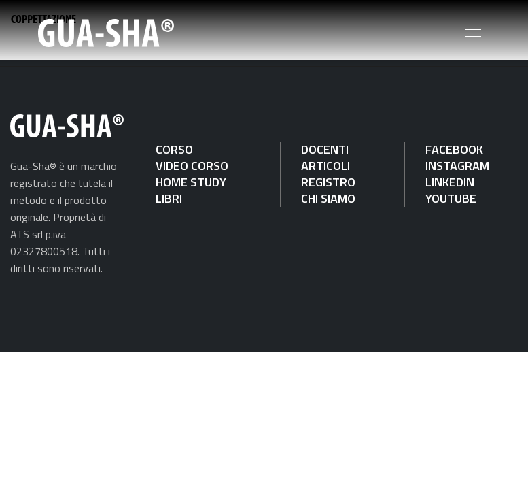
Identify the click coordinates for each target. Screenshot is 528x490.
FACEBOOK (454, 149)
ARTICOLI (325, 166)
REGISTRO (328, 182)
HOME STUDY (191, 182)
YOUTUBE (450, 198)
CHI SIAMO (328, 198)
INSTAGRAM (457, 166)
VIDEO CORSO (192, 166)
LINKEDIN (449, 182)
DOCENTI (325, 149)
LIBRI (169, 198)
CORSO (174, 149)
